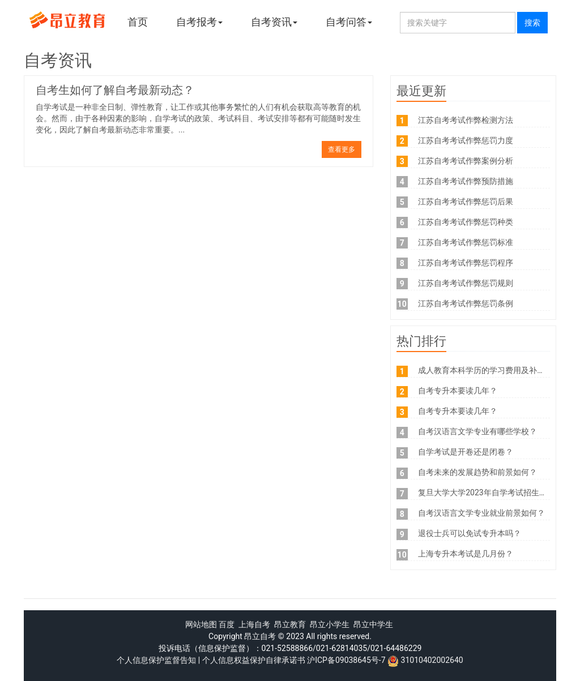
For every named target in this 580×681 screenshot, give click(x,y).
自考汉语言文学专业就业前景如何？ (481, 512)
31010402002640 (432, 660)
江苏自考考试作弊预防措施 (465, 181)
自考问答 (349, 22)
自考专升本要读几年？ (457, 390)
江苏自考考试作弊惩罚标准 (465, 242)
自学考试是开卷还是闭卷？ (465, 451)
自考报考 (199, 22)
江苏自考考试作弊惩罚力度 (465, 140)
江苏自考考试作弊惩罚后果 (465, 201)
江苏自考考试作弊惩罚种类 (465, 221)
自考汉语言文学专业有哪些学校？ (477, 431)
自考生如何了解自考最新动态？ (115, 90)
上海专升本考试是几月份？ (465, 553)
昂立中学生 (373, 624)
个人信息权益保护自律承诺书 (253, 660)
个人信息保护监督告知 (156, 660)
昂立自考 (260, 636)
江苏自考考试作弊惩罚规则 (465, 283)
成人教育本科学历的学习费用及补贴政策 (489, 370)
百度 (226, 624)
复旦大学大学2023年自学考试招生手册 (486, 492)
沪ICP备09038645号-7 (346, 660)
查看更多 (341, 149)
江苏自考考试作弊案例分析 (465, 160)
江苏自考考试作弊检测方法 (465, 120)
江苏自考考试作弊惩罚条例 (465, 303)
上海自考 (254, 624)
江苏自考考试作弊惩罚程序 (465, 262)
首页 (137, 22)
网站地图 (201, 624)
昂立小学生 (329, 624)
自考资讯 (274, 22)
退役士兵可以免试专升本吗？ (469, 533)
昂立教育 (290, 624)
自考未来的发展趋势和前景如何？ (477, 472)
